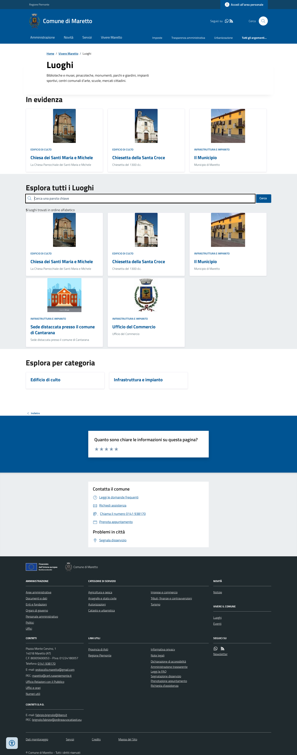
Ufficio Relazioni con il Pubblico (45, 681)
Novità (68, 37)
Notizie (217, 592)
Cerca (263, 198)
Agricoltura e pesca (100, 592)
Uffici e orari (33, 687)
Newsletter (220, 654)
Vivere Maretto (111, 37)
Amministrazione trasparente (169, 666)
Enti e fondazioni (36, 604)
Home (50, 53)
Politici (30, 622)
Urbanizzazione (223, 38)
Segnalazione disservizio (166, 676)
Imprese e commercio (164, 592)
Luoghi (217, 617)
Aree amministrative (38, 592)
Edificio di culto (41, 149)
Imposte (157, 38)
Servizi (87, 37)
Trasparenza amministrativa (188, 38)
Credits (96, 739)
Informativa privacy (163, 649)
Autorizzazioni (97, 604)
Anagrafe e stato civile (102, 598)
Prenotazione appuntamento (169, 681)
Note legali (157, 655)
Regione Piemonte (39, 4)
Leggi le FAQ (158, 671)
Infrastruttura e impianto (212, 149)
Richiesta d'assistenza (164, 685)
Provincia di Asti (98, 649)
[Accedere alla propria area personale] (244, 4)
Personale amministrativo (42, 616)
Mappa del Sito (127, 739)
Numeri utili (33, 693)
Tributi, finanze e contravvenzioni (171, 598)
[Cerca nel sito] (262, 21)
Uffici (29, 628)
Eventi (217, 623)
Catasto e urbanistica (101, 610)
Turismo (155, 604)
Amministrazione (42, 37)
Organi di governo (37, 610)
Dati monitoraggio (37, 739)
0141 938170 (46, 663)
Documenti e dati (36, 598)
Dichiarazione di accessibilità (168, 661)
